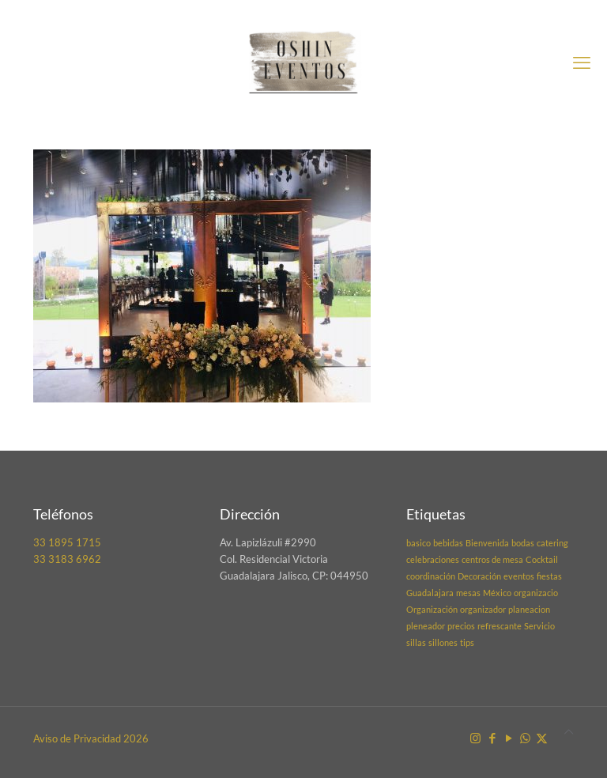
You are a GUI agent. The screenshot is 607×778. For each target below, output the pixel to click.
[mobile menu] (581, 62)
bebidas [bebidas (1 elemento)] (448, 543)
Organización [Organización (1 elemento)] (432, 609)
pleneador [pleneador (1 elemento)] (425, 626)
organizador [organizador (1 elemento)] (483, 609)
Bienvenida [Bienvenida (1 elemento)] (487, 543)
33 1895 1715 (67, 542)
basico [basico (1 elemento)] (418, 543)
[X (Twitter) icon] (542, 738)
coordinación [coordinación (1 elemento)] (430, 576)
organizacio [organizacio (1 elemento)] (536, 592)
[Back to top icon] (569, 731)
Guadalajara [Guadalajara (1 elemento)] (430, 592)
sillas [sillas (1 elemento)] (416, 642)
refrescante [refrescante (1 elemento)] (499, 626)
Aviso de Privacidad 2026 (91, 738)
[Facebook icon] (492, 738)
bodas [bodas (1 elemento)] (522, 543)
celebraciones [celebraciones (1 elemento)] (432, 559)
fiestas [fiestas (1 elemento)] (549, 576)
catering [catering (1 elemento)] (552, 543)
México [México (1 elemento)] (497, 592)
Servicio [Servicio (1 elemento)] (539, 626)
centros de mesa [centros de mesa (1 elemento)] (492, 559)
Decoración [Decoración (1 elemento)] (479, 576)
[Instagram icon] (475, 738)
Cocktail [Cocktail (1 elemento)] (542, 559)
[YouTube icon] (509, 738)
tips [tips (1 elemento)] (467, 642)
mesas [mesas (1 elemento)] (468, 592)
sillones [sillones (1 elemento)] (443, 642)
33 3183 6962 (67, 559)
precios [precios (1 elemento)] (461, 626)
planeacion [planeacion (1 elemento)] (529, 609)
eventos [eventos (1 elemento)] (518, 576)
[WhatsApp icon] (525, 738)
